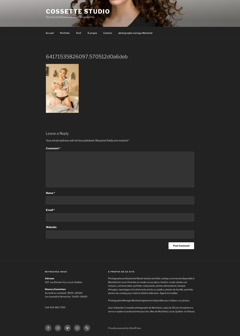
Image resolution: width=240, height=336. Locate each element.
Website (51, 227)
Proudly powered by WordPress (124, 328)
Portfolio (65, 33)
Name (50, 193)
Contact (107, 33)
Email (50, 210)
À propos (92, 33)
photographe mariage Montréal (135, 33)
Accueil (50, 33)
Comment (53, 148)
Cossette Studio (78, 11)
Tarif (78, 33)
